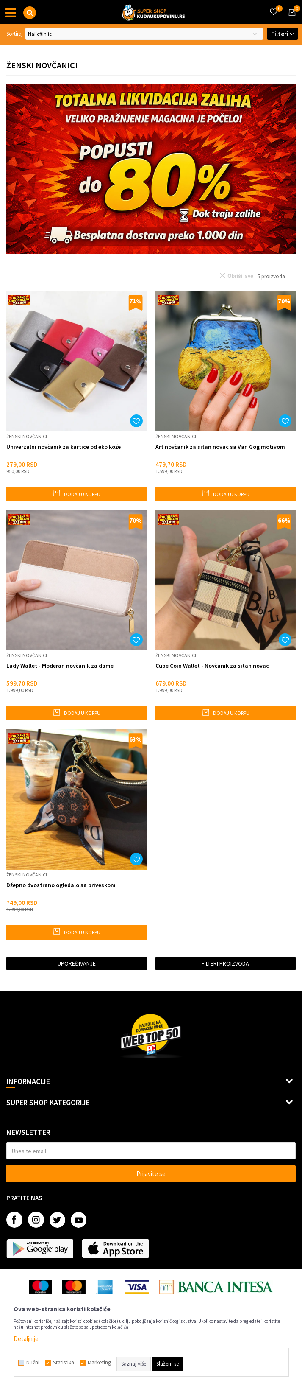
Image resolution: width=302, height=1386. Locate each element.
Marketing (99, 1363)
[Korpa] (290, 20)
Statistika (63, 1363)
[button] (29, 12)
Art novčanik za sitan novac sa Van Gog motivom (220, 447)
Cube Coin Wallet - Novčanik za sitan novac (212, 665)
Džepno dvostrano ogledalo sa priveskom (61, 885)
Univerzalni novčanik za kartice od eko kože (63, 447)
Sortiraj (14, 33)
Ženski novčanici (26, 436)
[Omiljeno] (273, 7)
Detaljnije (26, 1339)
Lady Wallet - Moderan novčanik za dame (60, 665)
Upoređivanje (77, 963)
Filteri (282, 34)
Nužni (32, 1363)
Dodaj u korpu (76, 493)
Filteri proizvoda (225, 963)
